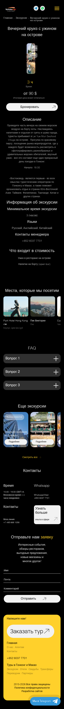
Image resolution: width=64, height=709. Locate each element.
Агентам (19, 647)
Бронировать (29, 107)
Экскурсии (12, 669)
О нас (10, 647)
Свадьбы (34, 669)
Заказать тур (26, 631)
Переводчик (13, 673)
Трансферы (46, 669)
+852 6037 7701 (32, 241)
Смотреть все (30, 457)
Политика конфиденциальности (32, 688)
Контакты (12, 651)
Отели (23, 669)
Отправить (28, 598)
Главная (12, 643)
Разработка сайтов (32, 691)
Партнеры (27, 673)
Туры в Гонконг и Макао (22, 665)
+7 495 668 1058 (11, 523)
